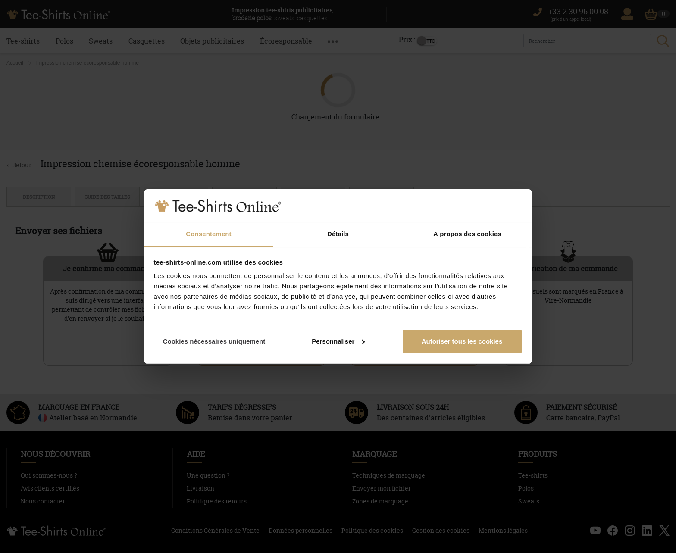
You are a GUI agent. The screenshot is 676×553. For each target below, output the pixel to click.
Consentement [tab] (208, 233)
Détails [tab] (338, 233)
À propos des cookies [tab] (467, 233)
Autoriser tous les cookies (462, 341)
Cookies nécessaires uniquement (214, 341)
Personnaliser (338, 341)
